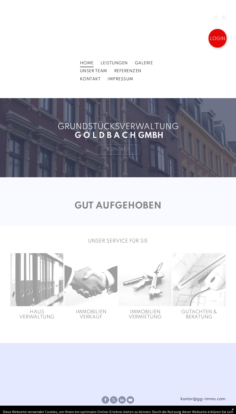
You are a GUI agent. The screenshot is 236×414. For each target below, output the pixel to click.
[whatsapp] (224, 18)
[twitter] (113, 400)
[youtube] (130, 400)
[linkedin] (122, 400)
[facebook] (105, 400)
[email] (215, 18)
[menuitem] (87, 63)
